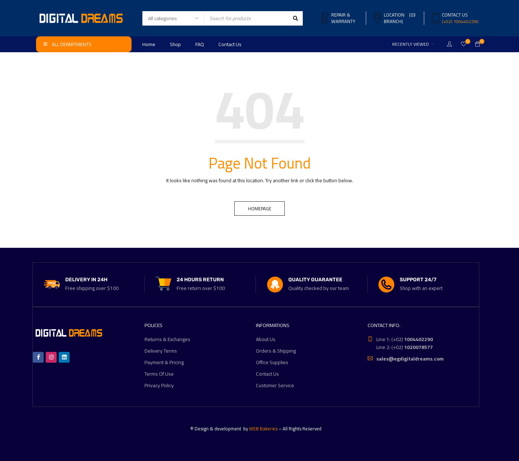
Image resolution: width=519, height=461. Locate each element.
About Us (265, 339)
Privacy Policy (159, 385)
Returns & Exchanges (167, 339)
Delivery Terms (161, 350)
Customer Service (275, 385)
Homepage (259, 208)
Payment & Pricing (164, 362)
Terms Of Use (159, 374)
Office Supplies (272, 362)
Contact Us (267, 374)
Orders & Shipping (276, 350)
